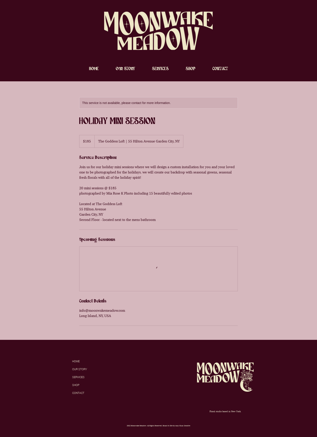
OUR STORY (79, 369)
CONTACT (78, 393)
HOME (76, 361)
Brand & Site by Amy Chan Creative (176, 425)
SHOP (75, 385)
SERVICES (78, 377)
